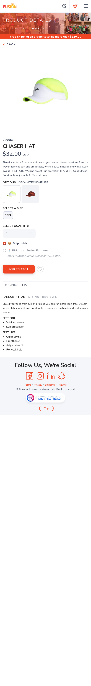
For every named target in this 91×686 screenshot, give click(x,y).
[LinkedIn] (51, 376)
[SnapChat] (61, 376)
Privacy (38, 384)
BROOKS (20, 28)
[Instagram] (40, 376)
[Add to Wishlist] (40, 269)
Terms (27, 384)
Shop (7, 28)
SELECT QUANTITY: (16, 226)
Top (46, 408)
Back (9, 44)
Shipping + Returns (56, 384)
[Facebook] (29, 376)
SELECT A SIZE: (13, 208)
